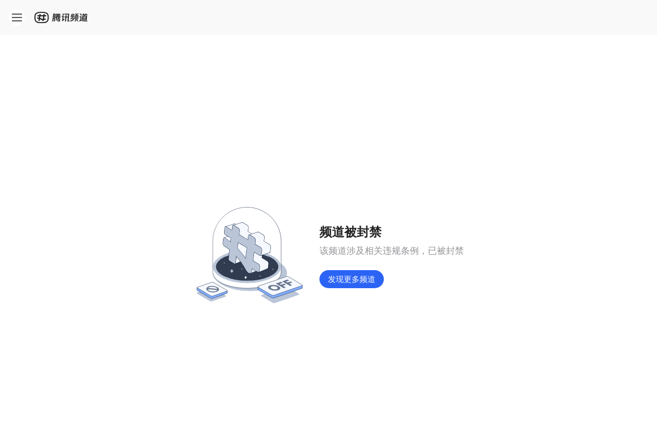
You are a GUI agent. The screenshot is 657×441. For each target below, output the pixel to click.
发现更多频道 (351, 279)
